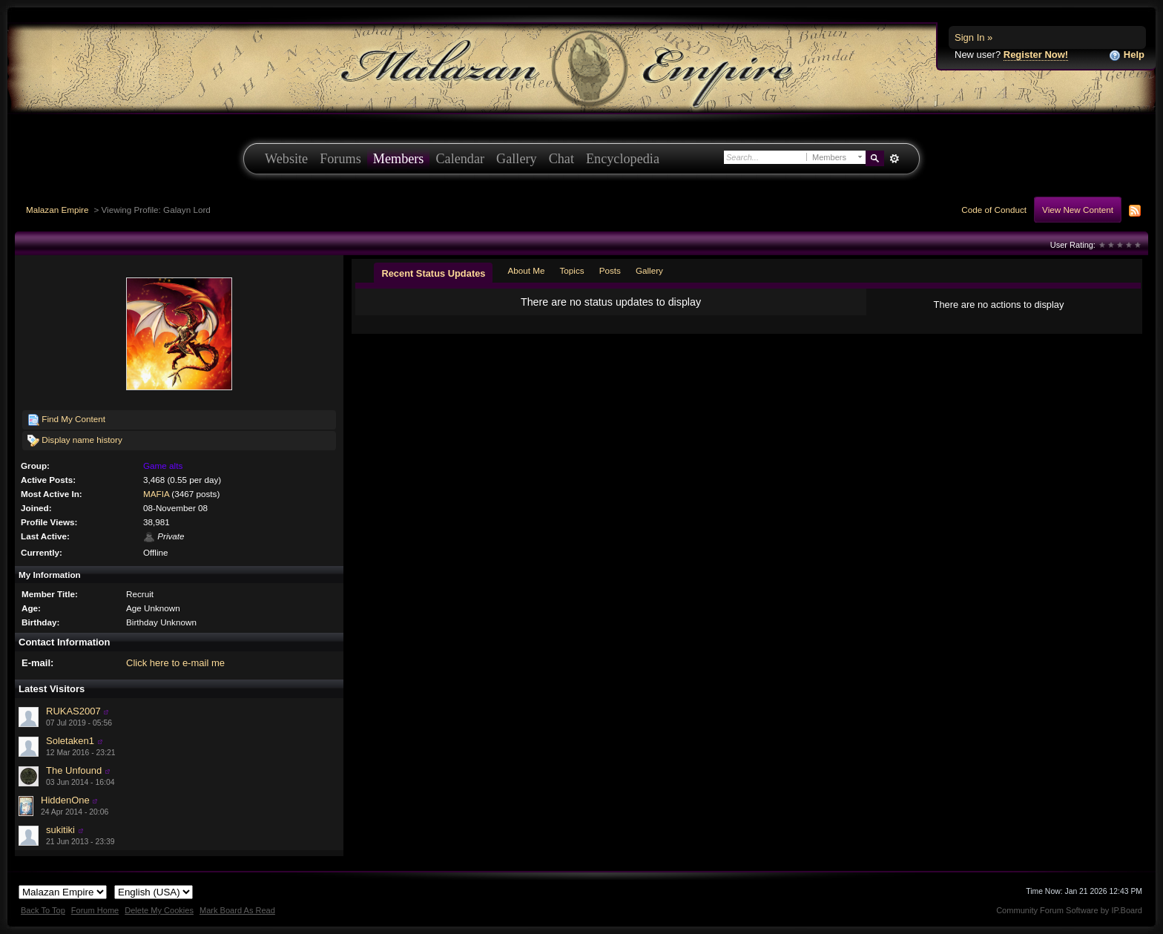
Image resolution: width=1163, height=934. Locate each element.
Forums (340, 158)
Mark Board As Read (237, 910)
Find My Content (66, 420)
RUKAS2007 (73, 711)
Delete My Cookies (159, 910)
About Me (525, 270)
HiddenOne (65, 800)
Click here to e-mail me (175, 662)
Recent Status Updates (433, 273)
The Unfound (74, 770)
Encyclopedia (622, 158)
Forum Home (95, 910)
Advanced (894, 158)
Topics (572, 270)
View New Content (1077, 209)
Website (286, 158)
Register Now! (1036, 54)
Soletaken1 (70, 740)
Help (1126, 55)
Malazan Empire (57, 209)
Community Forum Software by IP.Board (1069, 910)
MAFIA (156, 494)
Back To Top (43, 910)
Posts (610, 270)
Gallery (516, 158)
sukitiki (60, 829)
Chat (561, 158)
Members (398, 158)
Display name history (74, 441)
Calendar (459, 158)
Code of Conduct (994, 209)
